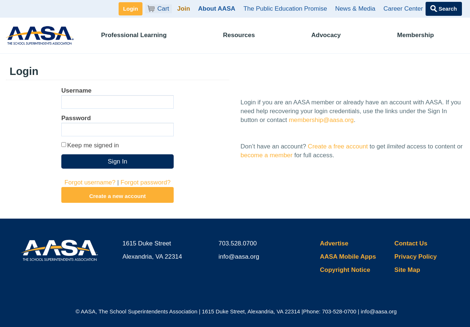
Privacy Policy (415, 256)
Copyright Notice (345, 269)
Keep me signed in (93, 145)
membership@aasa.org (321, 119)
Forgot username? (90, 182)
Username (76, 90)
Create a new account (117, 196)
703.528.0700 (237, 243)
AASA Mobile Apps (348, 256)
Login (130, 9)
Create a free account (338, 146)
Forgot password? (145, 182)
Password (76, 118)
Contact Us (410, 243)
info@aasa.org (238, 256)
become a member (267, 155)
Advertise (334, 243)
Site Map (407, 269)
